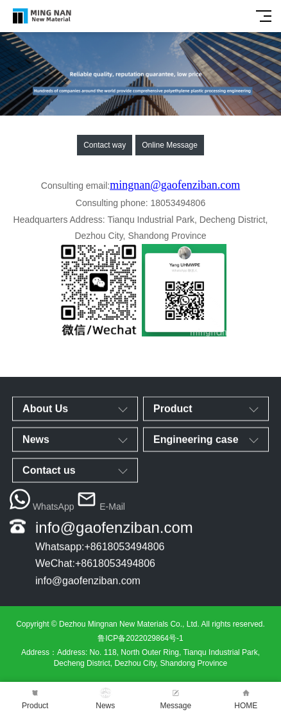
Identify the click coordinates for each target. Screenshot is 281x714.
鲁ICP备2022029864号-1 (140, 638)
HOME (246, 698)
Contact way (104, 145)
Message (175, 698)
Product (35, 698)
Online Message (170, 145)
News (106, 698)
